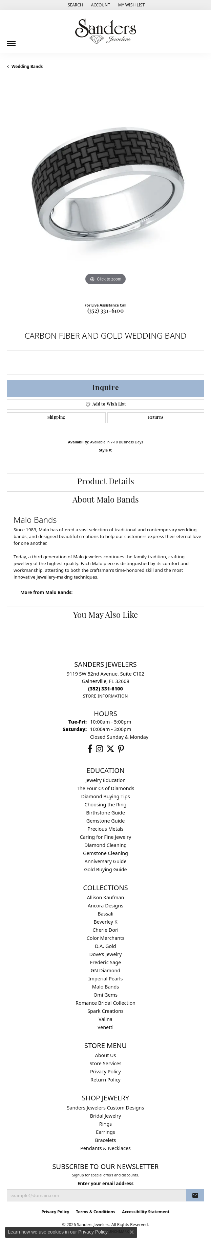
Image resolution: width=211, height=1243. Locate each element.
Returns (156, 418)
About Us (105, 1055)
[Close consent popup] (132, 1232)
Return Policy (105, 1079)
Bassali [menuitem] (105, 913)
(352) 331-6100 (105, 311)
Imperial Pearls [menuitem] (105, 978)
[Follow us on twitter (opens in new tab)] (110, 749)
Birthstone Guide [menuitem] (105, 812)
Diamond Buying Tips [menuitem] (105, 796)
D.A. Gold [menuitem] (105, 946)
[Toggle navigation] (11, 41)
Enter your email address (106, 1183)
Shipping (56, 418)
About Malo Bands (105, 500)
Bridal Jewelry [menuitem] (105, 1116)
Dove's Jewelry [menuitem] (105, 954)
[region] (105, 188)
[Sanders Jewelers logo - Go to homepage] (106, 31)
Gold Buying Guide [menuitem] (105, 869)
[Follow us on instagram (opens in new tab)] (99, 749)
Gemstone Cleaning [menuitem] (105, 853)
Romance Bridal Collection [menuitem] (105, 1003)
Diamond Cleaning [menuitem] (105, 845)
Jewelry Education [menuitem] (105, 780)
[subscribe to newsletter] (195, 1195)
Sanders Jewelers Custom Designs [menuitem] (105, 1107)
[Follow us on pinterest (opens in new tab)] (121, 749)
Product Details (105, 482)
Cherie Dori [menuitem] (105, 930)
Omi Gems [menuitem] (105, 995)
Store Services (105, 1063)
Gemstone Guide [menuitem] (105, 821)
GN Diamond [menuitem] (105, 970)
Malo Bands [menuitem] (105, 986)
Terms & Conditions (95, 1212)
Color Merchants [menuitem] (106, 938)
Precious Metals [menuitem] (105, 829)
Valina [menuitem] (105, 1019)
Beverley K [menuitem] (105, 922)
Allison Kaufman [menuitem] (105, 897)
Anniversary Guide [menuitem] (105, 861)
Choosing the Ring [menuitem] (106, 804)
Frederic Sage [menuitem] (105, 962)
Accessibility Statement (145, 1212)
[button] (74, 5)
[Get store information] (105, 696)
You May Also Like (105, 616)
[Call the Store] (105, 688)
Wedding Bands (27, 66)
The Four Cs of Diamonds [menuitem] (105, 788)
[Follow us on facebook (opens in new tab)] (89, 749)
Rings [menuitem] (105, 1124)
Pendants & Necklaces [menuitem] (105, 1148)
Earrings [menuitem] (105, 1132)
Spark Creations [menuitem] (105, 1011)
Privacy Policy (105, 1071)
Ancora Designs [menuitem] (105, 905)
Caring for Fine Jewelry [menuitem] (105, 837)
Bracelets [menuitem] (105, 1140)
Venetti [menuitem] (106, 1027)
